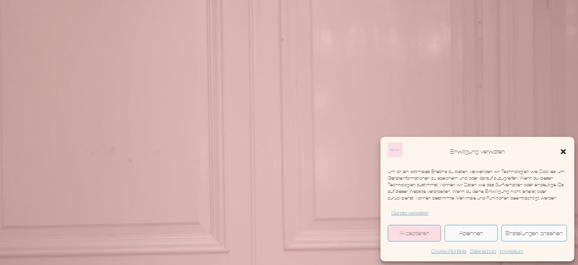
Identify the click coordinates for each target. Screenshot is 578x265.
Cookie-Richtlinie (448, 252)
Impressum (511, 252)
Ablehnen (471, 233)
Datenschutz (483, 252)
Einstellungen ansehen (534, 233)
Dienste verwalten (409, 213)
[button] (563, 151)
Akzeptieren (414, 233)
